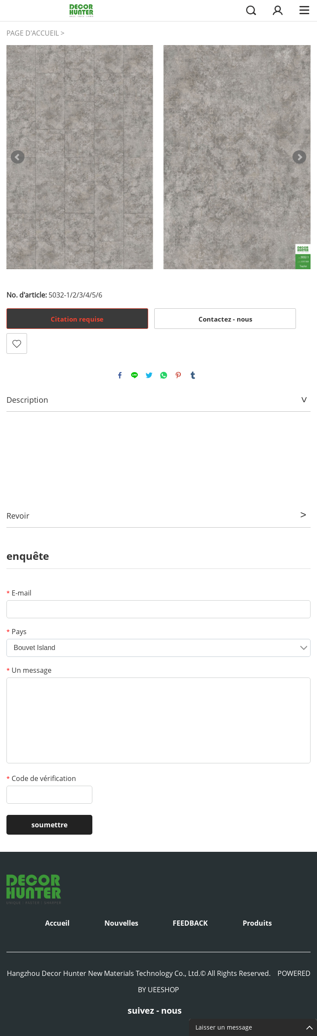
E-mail (18, 593)
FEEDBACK (190, 923)
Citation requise (77, 319)
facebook (120, 375)
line (134, 375)
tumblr (193, 375)
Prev (17, 157)
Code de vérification (41, 778)
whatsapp (163, 375)
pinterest (178, 375)
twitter (149, 375)
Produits (257, 923)
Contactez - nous (225, 319)
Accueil (57, 923)
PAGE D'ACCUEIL (32, 33)
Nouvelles (121, 923)
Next (299, 157)
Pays (16, 631)
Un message (29, 670)
